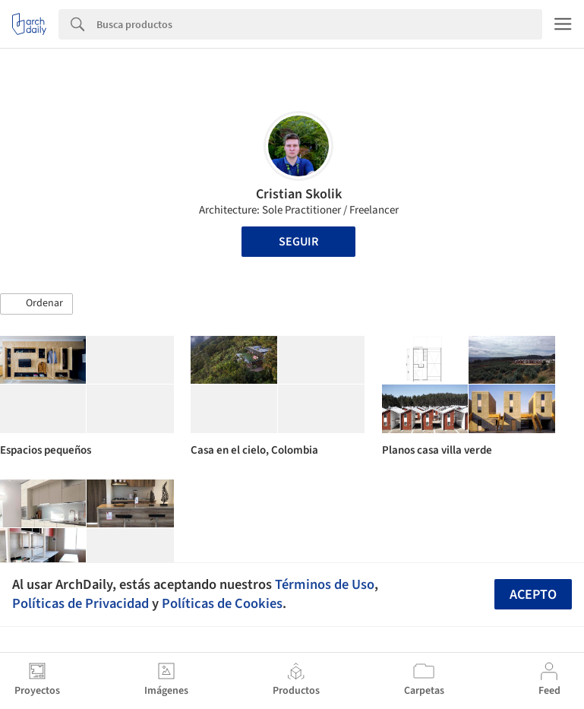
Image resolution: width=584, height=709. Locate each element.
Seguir (298, 241)
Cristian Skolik (299, 194)
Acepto (533, 594)
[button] (36, 304)
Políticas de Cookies (222, 603)
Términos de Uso (324, 584)
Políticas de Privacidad (80, 603)
